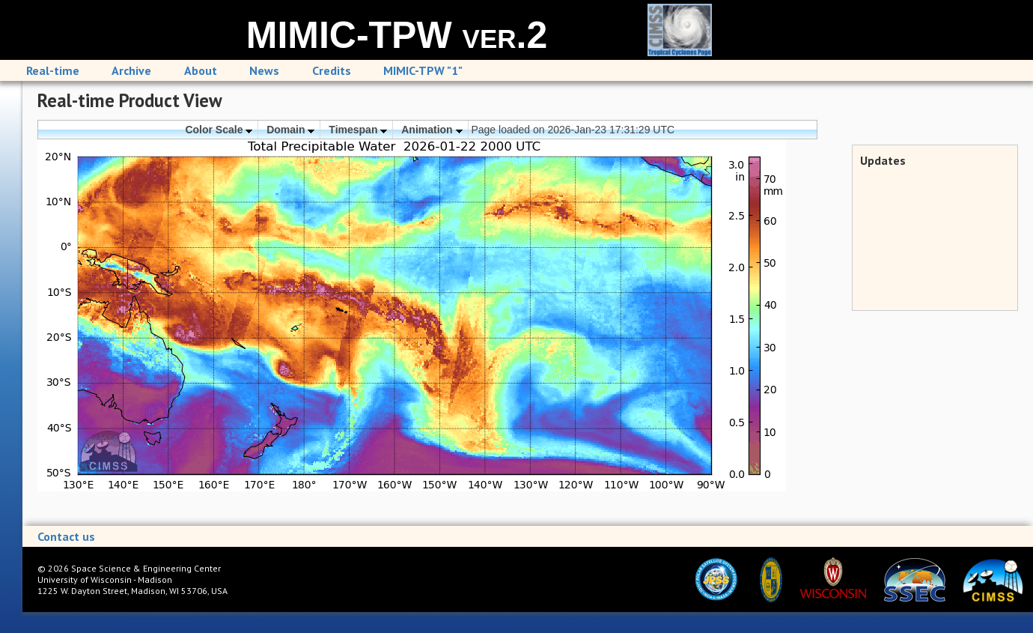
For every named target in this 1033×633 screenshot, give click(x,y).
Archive (131, 70)
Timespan (358, 130)
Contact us (66, 536)
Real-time (52, 70)
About (200, 70)
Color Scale (218, 130)
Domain (290, 130)
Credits (331, 70)
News (264, 70)
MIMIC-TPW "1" (423, 70)
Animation (431, 130)
